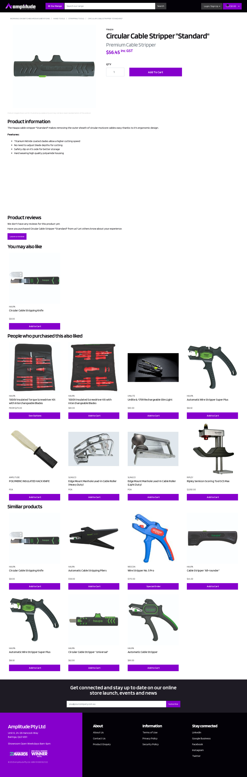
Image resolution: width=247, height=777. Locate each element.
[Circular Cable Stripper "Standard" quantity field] (115, 72)
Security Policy (150, 744)
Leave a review (17, 236)
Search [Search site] (160, 6)
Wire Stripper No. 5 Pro (141, 570)
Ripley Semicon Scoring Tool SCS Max (208, 481)
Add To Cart (155, 72)
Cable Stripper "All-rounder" (203, 570)
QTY (108, 64)
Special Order (153, 586)
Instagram (198, 750)
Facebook (197, 744)
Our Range (55, 6)
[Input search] (109, 6)
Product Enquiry (102, 744)
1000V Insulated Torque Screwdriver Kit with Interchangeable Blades (32, 401)
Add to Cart (35, 326)
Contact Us (99, 738)
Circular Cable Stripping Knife (26, 310)
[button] (211, 6)
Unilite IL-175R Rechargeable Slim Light (150, 399)
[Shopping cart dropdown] (239, 6)
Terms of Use (150, 732)
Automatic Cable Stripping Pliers (87, 570)
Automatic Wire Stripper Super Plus (207, 399)
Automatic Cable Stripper (143, 652)
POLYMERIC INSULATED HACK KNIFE (29, 481)
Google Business (201, 738)
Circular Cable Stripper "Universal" (88, 652)
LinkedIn (197, 732)
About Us (98, 732)
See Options (35, 415)
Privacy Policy (150, 738)
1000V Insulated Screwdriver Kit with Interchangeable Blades (90, 401)
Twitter (196, 755)
